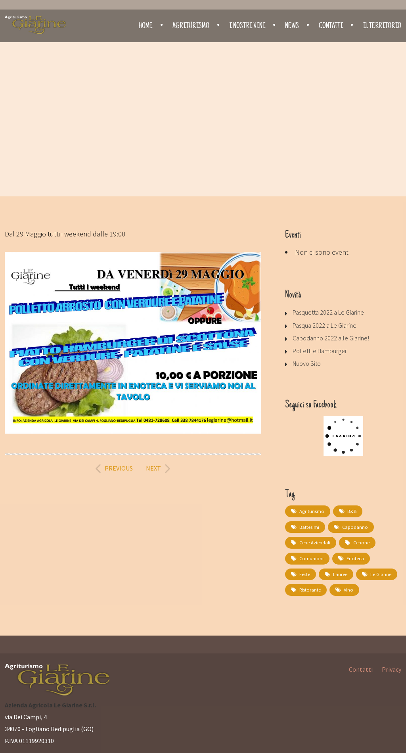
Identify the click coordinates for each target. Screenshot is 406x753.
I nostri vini (247, 26)
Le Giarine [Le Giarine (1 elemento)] (380, 573)
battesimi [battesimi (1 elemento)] (309, 527)
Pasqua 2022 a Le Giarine (324, 325)
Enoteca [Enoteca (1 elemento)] (353, 558)
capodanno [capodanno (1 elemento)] (354, 527)
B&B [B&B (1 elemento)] (350, 511)
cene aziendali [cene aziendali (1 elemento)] (314, 542)
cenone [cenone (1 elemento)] (360, 542)
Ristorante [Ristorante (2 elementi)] (309, 589)
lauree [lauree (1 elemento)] (340, 573)
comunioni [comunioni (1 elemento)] (310, 558)
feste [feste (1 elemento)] (304, 573)
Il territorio (382, 26)
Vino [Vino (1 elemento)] (347, 589)
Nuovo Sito (307, 363)
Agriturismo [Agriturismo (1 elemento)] (311, 511)
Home (146, 26)
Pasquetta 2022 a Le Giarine (328, 312)
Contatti (331, 26)
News (292, 26)
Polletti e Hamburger (320, 351)
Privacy (391, 668)
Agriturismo (190, 26)
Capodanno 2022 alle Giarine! (331, 338)
